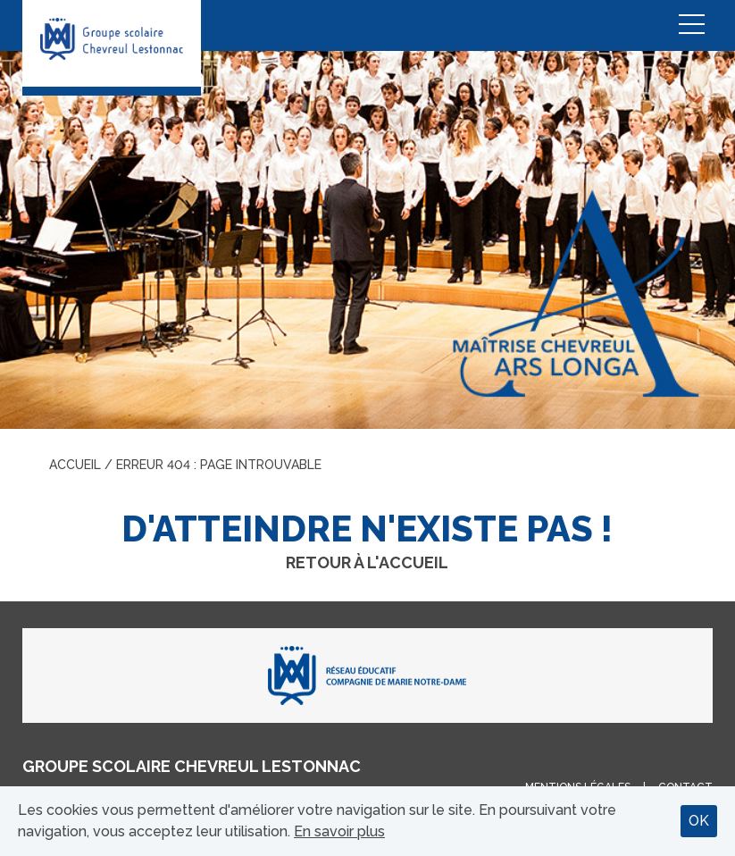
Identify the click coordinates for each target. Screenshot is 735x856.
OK (699, 820)
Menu (691, 25)
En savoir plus (339, 831)
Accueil (75, 464)
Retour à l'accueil (367, 562)
